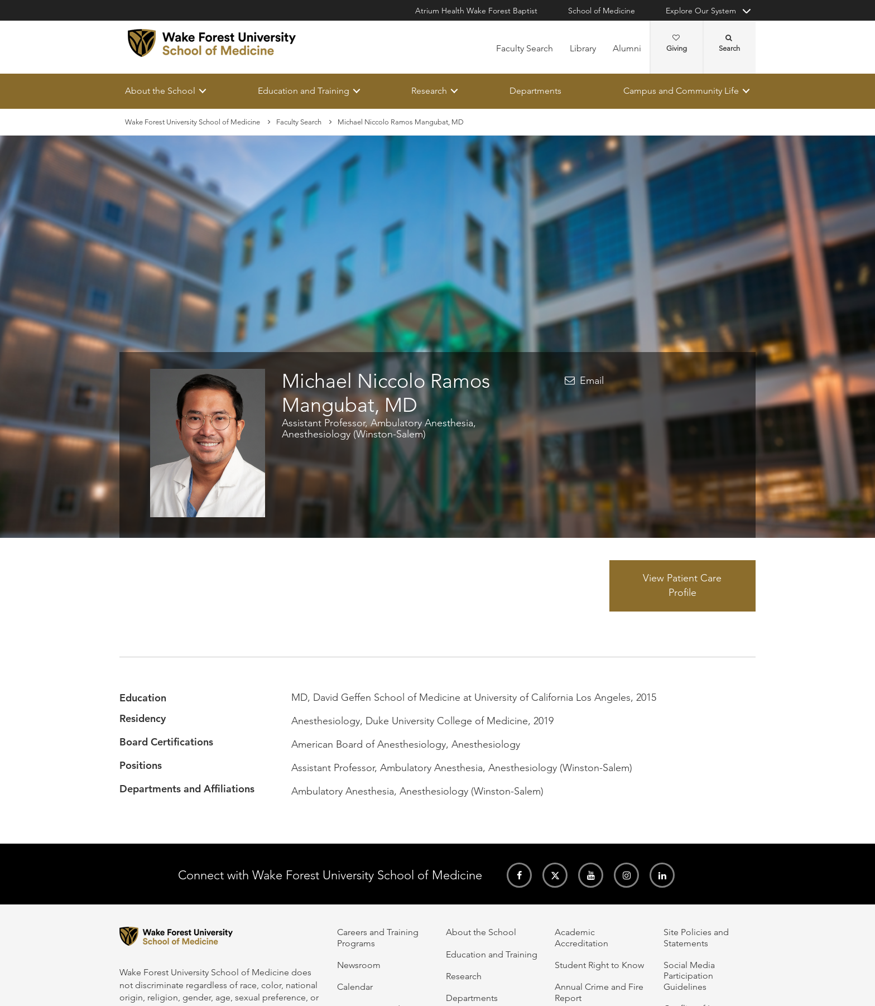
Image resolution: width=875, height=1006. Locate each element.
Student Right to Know (599, 965)
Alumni (627, 48)
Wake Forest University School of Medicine (192, 122)
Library (583, 48)
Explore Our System (701, 11)
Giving (676, 43)
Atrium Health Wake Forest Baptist (476, 11)
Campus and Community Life (681, 90)
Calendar (355, 986)
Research (429, 90)
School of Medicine (601, 11)
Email (592, 381)
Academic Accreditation (581, 937)
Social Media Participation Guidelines (689, 976)
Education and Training (303, 90)
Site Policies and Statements (696, 937)
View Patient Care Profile (682, 585)
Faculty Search (524, 48)
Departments (535, 90)
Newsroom (359, 965)
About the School (160, 90)
